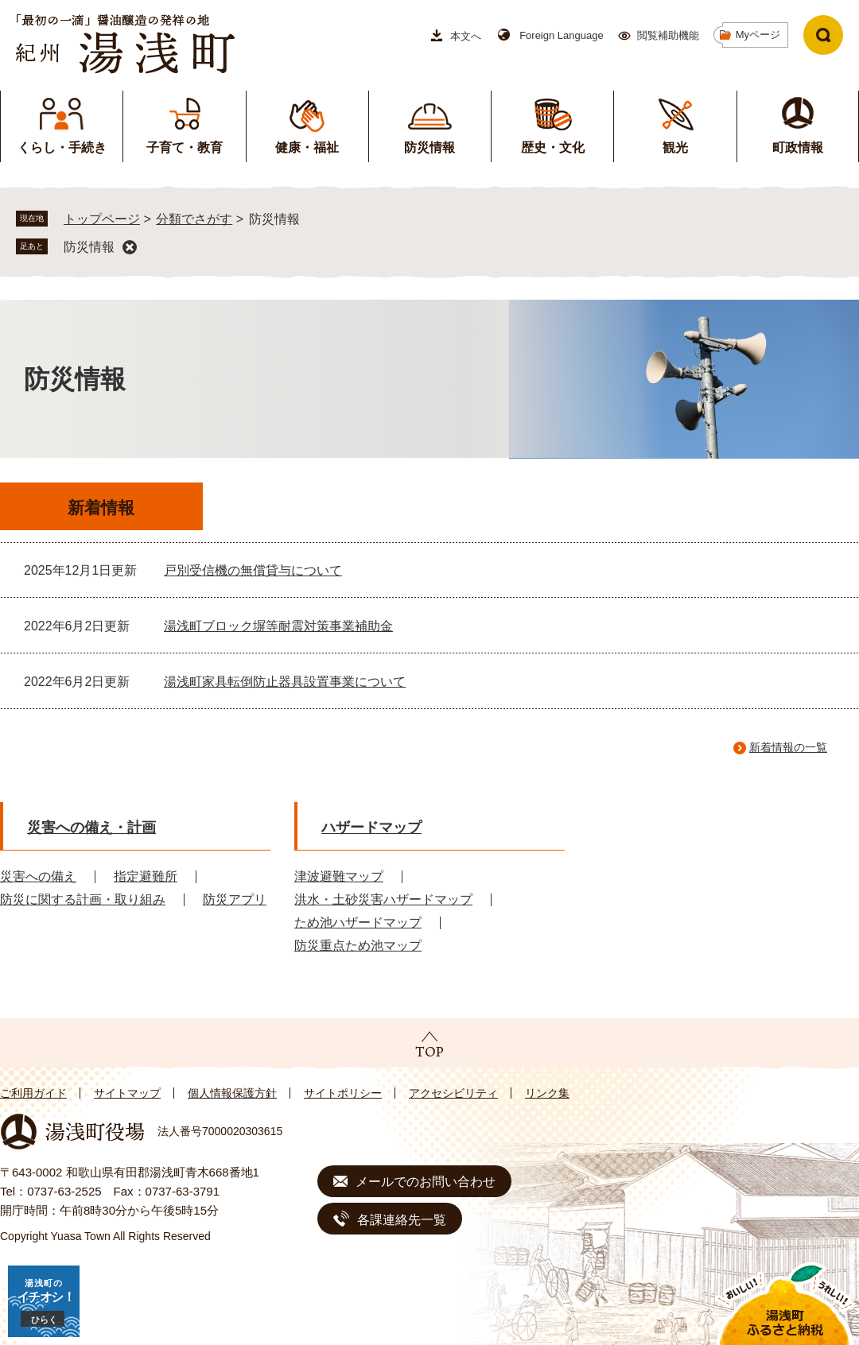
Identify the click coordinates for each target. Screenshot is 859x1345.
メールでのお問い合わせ (426, 1181)
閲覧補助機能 (668, 35)
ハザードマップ (371, 827)
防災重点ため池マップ (358, 945)
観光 (675, 147)
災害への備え (38, 876)
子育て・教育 (184, 147)
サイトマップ (127, 1093)
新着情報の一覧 (788, 747)
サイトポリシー (343, 1093)
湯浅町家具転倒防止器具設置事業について (285, 681)
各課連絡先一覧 (401, 1220)
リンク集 (547, 1093)
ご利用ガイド (33, 1093)
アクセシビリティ (453, 1093)
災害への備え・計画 (91, 827)
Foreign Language (561, 35)
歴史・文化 (553, 147)
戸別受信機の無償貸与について (253, 570)
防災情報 (429, 147)
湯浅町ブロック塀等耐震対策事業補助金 (278, 626)
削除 (129, 247)
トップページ (102, 219)
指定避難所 (145, 876)
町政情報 (797, 147)
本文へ (465, 36)
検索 (823, 35)
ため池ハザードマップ (358, 922)
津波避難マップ (338, 876)
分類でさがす (194, 219)
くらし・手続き (62, 147)
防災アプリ (234, 899)
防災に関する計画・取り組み (82, 899)
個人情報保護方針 (232, 1093)
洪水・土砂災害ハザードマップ (383, 899)
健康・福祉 (307, 147)
